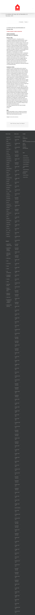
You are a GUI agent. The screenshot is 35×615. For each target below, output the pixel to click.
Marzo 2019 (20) (17, 466)
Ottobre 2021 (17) (17, 345)
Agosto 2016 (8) (17, 585)
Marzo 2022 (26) (17, 326)
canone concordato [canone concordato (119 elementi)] (8, 154)
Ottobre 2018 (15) (17, 485)
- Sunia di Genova (26, 157)
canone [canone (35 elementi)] (7, 151)
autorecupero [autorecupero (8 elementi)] (8, 149)
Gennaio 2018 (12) (17, 519)
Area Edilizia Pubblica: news (9, 245)
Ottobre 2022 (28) (17, 299)
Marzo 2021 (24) (17, 373)
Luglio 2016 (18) (17, 588)
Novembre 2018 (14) (17, 481)
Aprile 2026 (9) (17, 136)
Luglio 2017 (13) (17, 542)
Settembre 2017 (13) (17, 534)
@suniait (24, 144)
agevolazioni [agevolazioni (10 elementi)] (8, 143)
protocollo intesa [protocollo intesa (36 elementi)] (8, 210)
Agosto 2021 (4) (17, 353)
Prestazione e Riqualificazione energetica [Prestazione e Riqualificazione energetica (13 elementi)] (8, 206)
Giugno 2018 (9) (17, 501)
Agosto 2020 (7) (17, 400)
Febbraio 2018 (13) (17, 515)
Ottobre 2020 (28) (17, 392)
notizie (7, 281)
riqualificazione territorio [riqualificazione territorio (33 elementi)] (8, 214)
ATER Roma (8, 258)
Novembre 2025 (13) (17, 155)
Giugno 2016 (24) (17, 592)
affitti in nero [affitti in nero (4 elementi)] (8, 139)
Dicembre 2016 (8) (16, 569)
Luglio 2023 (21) (17, 264)
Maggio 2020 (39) (17, 411)
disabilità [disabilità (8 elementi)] (7, 166)
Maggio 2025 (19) (17, 179)
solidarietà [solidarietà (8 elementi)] (8, 222)
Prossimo (26, 22)
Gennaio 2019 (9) (17, 473)
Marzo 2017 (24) (17, 557)
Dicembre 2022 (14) (16, 291)
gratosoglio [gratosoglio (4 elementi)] (8, 187)
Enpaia (7, 266)
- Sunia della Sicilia (26, 160)
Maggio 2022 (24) (17, 318)
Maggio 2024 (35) (17, 225)
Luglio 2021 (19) (17, 357)
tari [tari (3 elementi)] (6, 230)
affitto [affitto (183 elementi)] (7, 141)
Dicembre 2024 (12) (16, 198)
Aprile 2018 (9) (17, 507)
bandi (7, 260)
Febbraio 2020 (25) (17, 423)
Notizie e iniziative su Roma (8, 289)
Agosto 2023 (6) (17, 260)
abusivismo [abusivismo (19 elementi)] (8, 137)
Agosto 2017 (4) (17, 538)
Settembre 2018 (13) (17, 489)
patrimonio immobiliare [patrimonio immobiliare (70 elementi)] (8, 197)
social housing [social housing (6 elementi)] (8, 220)
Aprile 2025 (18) (17, 183)
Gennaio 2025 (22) (17, 194)
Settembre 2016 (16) (17, 581)
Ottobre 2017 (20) (17, 530)
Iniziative (8, 279)
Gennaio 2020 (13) (17, 427)
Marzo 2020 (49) (17, 419)
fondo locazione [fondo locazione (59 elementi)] (8, 185)
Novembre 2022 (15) (17, 295)
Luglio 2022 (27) (17, 311)
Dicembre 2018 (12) (16, 477)
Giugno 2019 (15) (17, 454)
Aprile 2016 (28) (17, 600)
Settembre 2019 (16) (17, 442)
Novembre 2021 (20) (17, 342)
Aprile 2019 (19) (17, 462)
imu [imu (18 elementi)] (7, 191)
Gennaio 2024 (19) (17, 241)
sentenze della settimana (14, 116)
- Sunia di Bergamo (26, 162)
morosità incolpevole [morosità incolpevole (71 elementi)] (8, 194)
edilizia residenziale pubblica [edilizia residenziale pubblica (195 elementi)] (8, 174)
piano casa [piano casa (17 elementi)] (8, 200)
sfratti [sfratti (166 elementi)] (7, 216)
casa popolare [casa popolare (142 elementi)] (8, 158)
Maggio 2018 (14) (17, 504)
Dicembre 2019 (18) (16, 431)
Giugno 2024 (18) (17, 221)
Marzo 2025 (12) (17, 187)
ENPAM (7, 268)
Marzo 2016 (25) (17, 604)
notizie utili (8, 297)
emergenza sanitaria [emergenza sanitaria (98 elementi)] (8, 180)
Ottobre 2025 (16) (17, 159)
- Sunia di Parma (25, 175)
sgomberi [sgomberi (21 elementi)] (7, 218)
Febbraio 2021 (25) (17, 376)
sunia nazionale (25, 148)
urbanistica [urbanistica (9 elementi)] (8, 236)
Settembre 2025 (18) (17, 163)
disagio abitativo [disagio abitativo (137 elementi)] (9, 168)
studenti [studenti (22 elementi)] (7, 226)
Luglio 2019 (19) (17, 450)
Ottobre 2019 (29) (17, 439)
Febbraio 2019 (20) (17, 470)
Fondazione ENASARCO (8, 276)
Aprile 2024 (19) (17, 229)
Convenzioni (8, 263)
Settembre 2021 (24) (17, 349)
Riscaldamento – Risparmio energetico (9, 301)
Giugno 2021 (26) (17, 361)
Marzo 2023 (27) (17, 280)
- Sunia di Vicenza (26, 169)
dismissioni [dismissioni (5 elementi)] (8, 170)
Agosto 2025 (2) (17, 167)
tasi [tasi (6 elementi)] (9, 230)
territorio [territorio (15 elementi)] (7, 234)
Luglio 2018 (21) (17, 497)
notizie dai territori (8, 285)
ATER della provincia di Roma (8, 254)
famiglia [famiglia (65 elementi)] (7, 183)
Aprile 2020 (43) (17, 415)
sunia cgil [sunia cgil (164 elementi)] (7, 228)
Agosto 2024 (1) (17, 214)
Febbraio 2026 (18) (17, 144)
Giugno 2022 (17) (17, 314)
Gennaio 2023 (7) (17, 287)
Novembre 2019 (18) (17, 435)
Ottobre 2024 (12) (17, 206)
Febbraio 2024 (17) (17, 237)
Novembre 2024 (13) (17, 202)
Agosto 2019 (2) (17, 446)
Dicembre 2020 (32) (16, 384)
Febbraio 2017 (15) (17, 561)
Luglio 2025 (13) (17, 171)
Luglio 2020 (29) (17, 404)
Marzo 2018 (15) (17, 511)
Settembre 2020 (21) (17, 396)
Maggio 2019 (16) (17, 458)
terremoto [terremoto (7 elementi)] (8, 232)
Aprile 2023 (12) (17, 276)
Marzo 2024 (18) (17, 233)
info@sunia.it (25, 1)
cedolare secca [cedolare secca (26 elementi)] (8, 160)
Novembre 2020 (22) (17, 388)
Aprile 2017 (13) (17, 554)
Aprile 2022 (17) (17, 322)
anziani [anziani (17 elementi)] (7, 147)
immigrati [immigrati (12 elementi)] (8, 189)
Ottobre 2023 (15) (17, 252)
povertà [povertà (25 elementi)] (7, 202)
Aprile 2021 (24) (17, 369)
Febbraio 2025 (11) (17, 190)
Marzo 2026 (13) (17, 140)
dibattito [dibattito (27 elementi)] (7, 164)
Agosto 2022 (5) (17, 307)
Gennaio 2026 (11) (17, 148)
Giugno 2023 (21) (17, 268)
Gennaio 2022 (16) (17, 334)
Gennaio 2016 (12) (17, 612)
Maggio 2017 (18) (17, 550)
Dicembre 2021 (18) (16, 338)
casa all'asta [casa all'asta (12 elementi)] (8, 156)
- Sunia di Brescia (26, 164)
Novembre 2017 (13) (17, 526)
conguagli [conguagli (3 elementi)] (8, 162)
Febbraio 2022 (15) (17, 330)
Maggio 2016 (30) (17, 596)
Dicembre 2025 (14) (16, 152)
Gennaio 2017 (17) (17, 565)
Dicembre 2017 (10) (16, 522)
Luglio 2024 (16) (17, 218)
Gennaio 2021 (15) (17, 380)
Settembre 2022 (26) (17, 303)
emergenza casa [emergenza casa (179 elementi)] (9, 177)
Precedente (21, 22)
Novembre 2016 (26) (17, 573)
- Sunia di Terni (25, 177)
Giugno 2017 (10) (17, 546)
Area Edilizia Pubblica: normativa (8, 249)
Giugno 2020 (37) (17, 407)
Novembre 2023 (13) (17, 249)
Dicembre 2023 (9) (16, 245)
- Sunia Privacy (25, 155)
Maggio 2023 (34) (17, 272)
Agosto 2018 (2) (17, 493)
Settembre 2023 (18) (17, 256)
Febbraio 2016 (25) (17, 608)
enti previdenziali (8, 272)
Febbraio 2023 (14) (17, 283)
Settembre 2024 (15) (17, 210)
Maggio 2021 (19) (17, 365)
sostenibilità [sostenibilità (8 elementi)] (8, 224)
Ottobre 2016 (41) (17, 577)
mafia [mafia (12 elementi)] (10, 191)
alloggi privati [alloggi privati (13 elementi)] (8, 145)
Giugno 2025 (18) (17, 175)
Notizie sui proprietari (8, 294)
